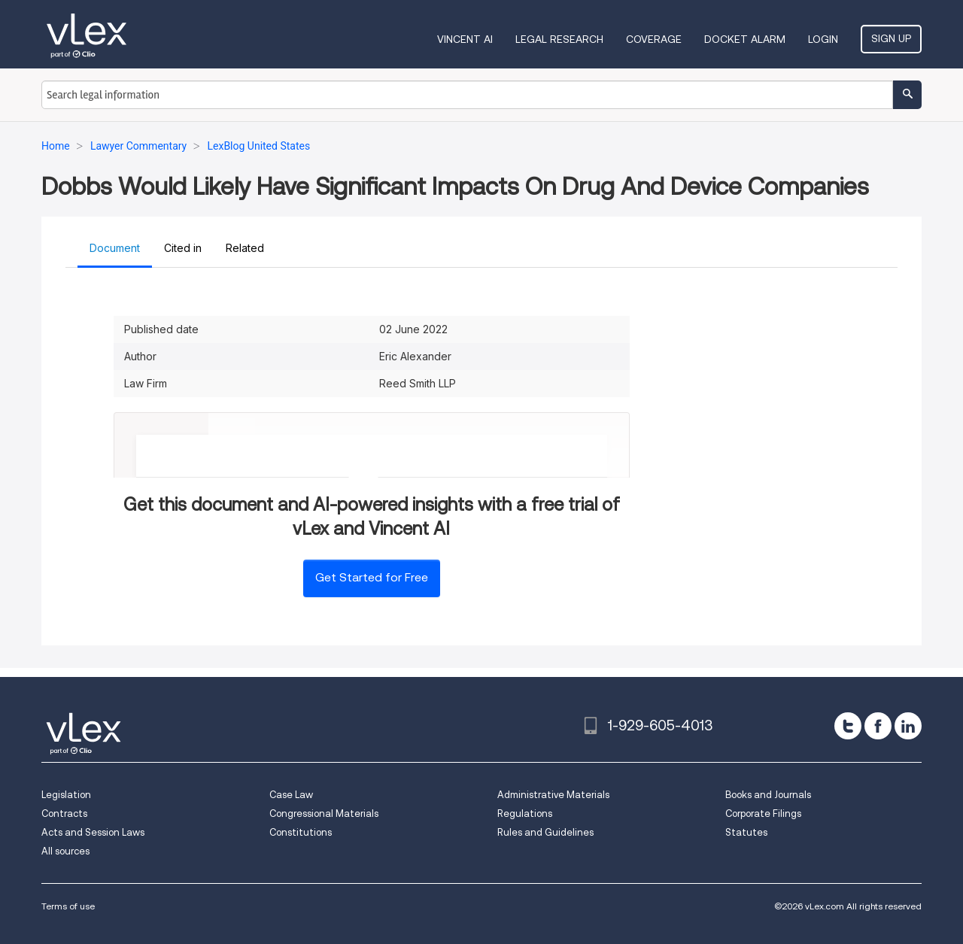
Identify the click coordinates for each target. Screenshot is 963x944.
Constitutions (300, 832)
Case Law (291, 794)
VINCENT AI (465, 39)
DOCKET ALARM (744, 39)
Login (823, 39)
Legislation (66, 794)
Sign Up (891, 38)
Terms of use (68, 906)
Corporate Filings (763, 813)
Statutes (746, 832)
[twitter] (847, 725)
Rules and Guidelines (545, 832)
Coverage (654, 39)
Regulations (524, 813)
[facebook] (878, 725)
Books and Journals (768, 794)
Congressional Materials (323, 813)
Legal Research (559, 39)
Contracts (64, 813)
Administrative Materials (553, 794)
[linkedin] (908, 725)
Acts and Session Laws (92, 832)
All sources (65, 851)
